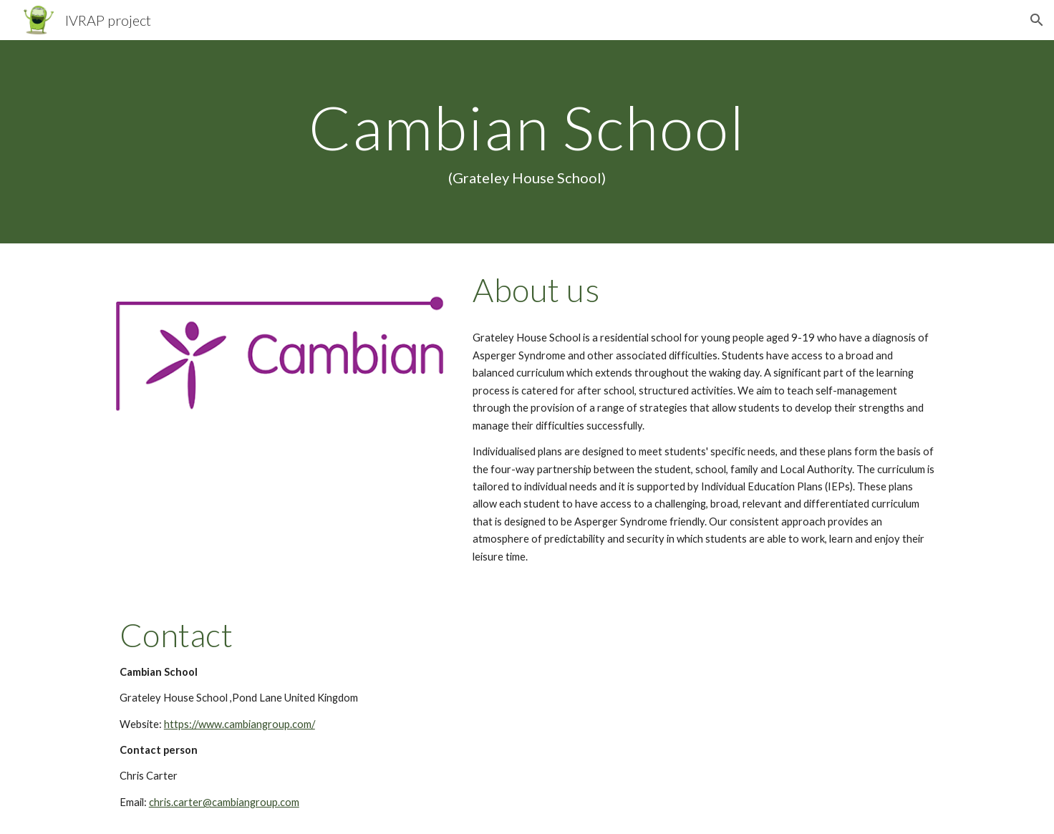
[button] (1037, 20)
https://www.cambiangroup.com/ (239, 724)
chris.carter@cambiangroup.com (224, 802)
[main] (527, 142)
